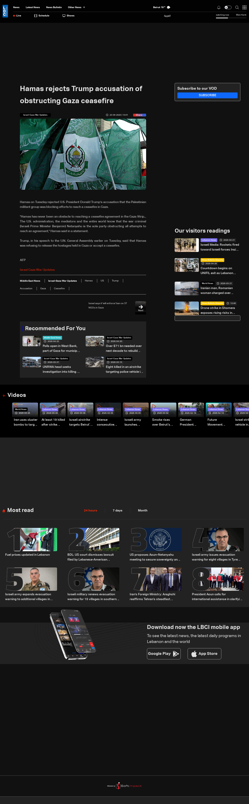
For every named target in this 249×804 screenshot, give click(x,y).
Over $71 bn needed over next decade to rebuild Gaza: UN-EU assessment (124, 349)
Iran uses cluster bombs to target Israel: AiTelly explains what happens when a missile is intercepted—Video (26, 422)
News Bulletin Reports (212, 260)
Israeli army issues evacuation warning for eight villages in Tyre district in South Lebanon (215, 557)
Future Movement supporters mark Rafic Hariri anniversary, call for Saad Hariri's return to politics (220, 422)
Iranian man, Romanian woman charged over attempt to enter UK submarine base (217, 291)
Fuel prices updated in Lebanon (27, 554)
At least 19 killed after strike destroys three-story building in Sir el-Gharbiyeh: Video (53, 422)
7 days (117, 510)
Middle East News (52, 338)
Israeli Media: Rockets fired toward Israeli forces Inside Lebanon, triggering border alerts (220, 247)
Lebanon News (209, 240)
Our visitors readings (202, 231)
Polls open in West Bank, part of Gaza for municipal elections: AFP (61, 349)
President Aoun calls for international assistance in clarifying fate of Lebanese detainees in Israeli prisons (217, 597)
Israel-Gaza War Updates (119, 338)
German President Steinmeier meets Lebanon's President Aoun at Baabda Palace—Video (191, 422)
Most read (20, 510)
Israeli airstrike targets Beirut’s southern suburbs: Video (80, 422)
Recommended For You (55, 328)
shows (68, 16)
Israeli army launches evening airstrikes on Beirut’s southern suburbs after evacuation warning (134, 422)
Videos (16, 395)
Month (142, 510)
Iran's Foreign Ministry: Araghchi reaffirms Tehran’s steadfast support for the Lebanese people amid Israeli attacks (153, 597)
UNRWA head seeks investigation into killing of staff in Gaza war (61, 369)
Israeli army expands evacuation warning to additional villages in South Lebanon (28, 597)
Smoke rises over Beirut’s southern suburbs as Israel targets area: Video (161, 422)
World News (207, 284)
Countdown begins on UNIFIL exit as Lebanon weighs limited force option (220, 271)
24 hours (90, 510)
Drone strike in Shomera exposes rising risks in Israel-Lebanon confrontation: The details (219, 311)
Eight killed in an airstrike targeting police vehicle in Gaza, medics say (124, 369)
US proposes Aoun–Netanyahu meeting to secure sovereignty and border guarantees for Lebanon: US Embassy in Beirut (155, 557)
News (16, 7)
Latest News (33, 7)
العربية (167, 16)
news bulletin (54, 7)
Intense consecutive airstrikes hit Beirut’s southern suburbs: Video (107, 422)
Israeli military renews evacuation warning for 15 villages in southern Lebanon (92, 597)
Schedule (41, 16)
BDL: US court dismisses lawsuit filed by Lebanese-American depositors (90, 557)
